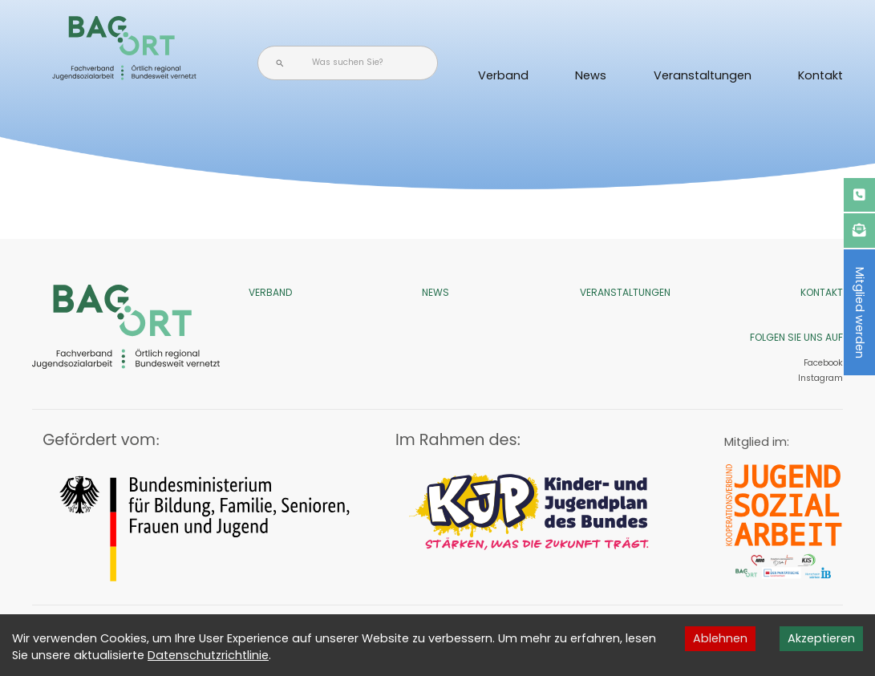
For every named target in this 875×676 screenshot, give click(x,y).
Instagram (819, 378)
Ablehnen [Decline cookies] (720, 638)
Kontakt (820, 75)
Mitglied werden (860, 312)
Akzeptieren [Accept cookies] (821, 638)
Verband (503, 75)
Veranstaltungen (702, 75)
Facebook (823, 363)
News (590, 75)
